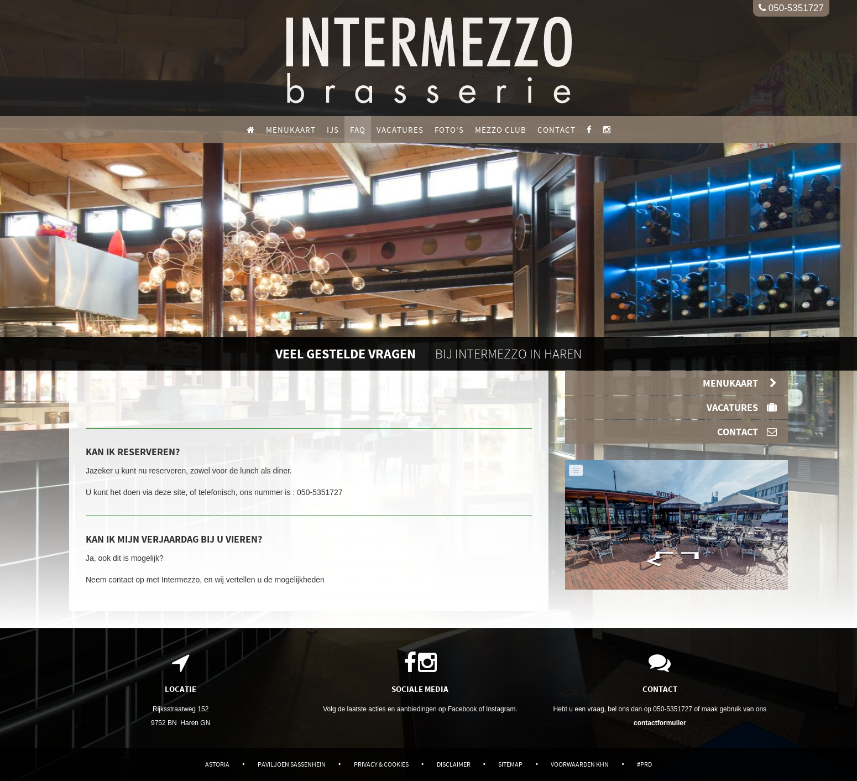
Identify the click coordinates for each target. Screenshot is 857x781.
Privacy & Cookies (381, 764)
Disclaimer (454, 764)
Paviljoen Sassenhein (292, 764)
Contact (556, 129)
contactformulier (660, 723)
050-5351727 (791, 8)
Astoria (217, 764)
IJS (333, 129)
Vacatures (400, 129)
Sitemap (510, 764)
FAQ (357, 129)
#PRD (644, 764)
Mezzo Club (500, 129)
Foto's (449, 129)
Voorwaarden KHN (580, 764)
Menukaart (291, 129)
